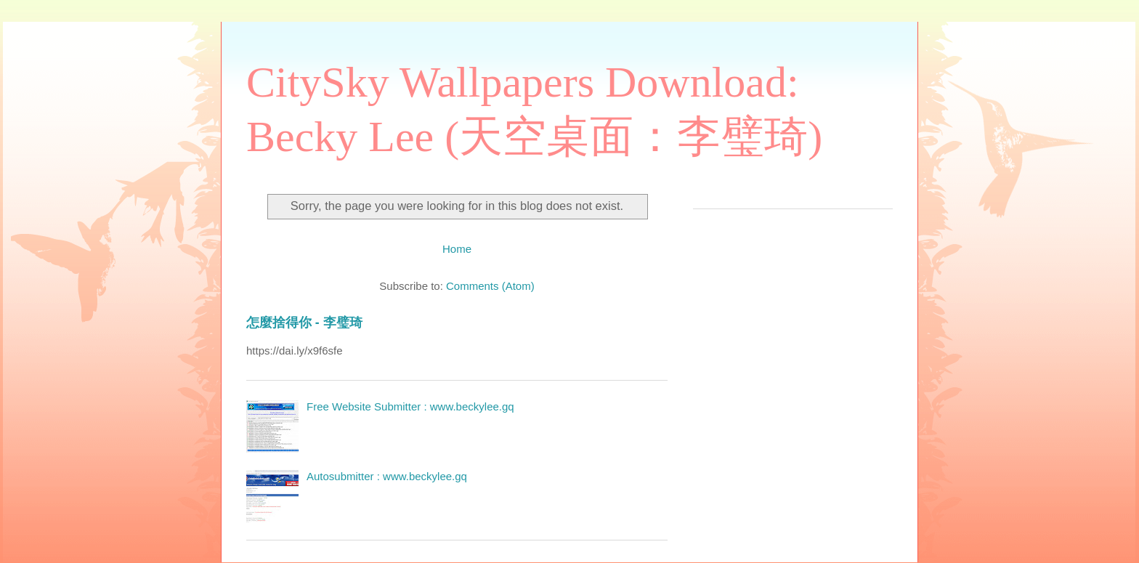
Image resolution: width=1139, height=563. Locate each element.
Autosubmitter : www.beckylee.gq (387, 476)
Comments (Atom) (490, 286)
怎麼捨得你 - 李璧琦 (304, 322)
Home (456, 249)
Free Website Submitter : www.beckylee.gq (410, 406)
